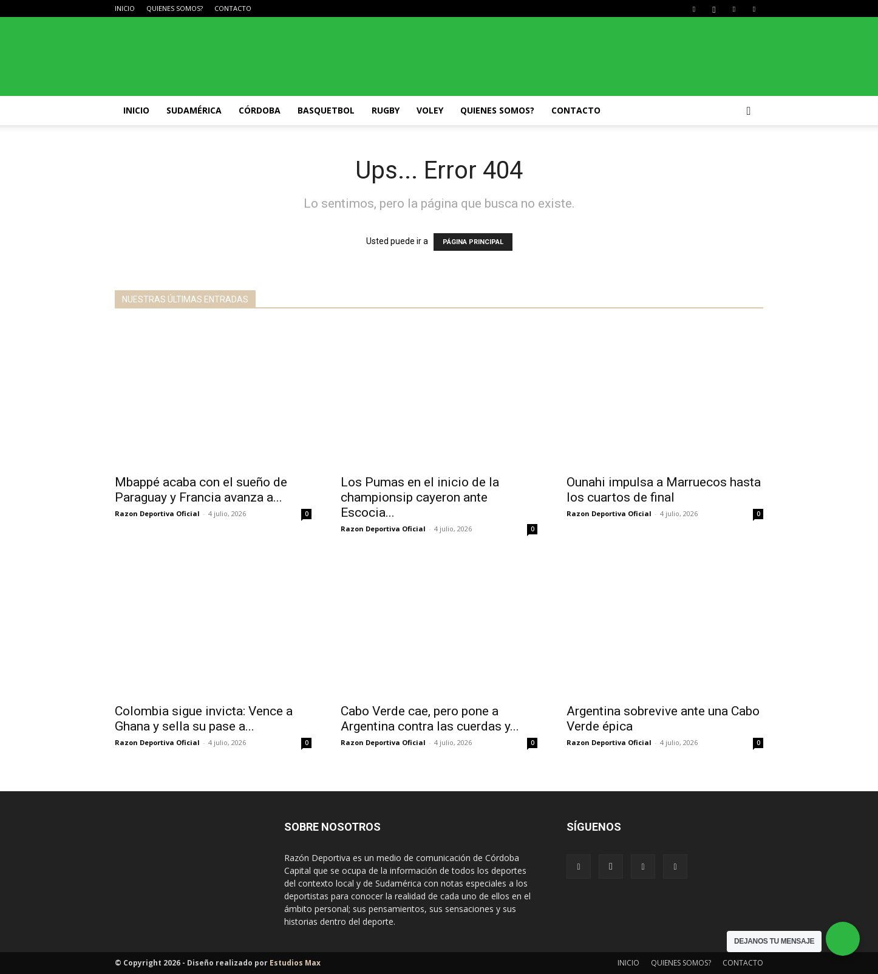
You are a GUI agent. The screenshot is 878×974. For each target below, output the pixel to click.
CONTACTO (232, 8)
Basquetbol (326, 110)
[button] (748, 111)
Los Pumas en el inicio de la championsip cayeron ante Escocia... (420, 497)
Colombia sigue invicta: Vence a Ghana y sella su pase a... (204, 719)
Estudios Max (295, 963)
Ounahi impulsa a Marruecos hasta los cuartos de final (664, 490)
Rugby (386, 110)
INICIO (125, 8)
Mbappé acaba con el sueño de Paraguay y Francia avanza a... (201, 490)
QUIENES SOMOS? (174, 8)
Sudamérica (194, 110)
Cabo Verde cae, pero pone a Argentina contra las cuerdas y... (430, 719)
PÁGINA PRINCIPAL (473, 242)
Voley (430, 110)
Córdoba (260, 110)
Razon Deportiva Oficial (157, 513)
